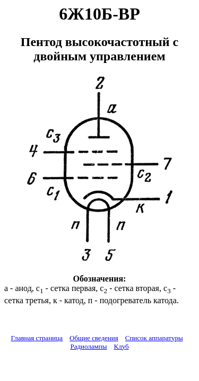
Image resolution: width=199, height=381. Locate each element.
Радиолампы (88, 346)
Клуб (121, 346)
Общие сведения (94, 338)
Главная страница (37, 338)
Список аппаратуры (154, 338)
